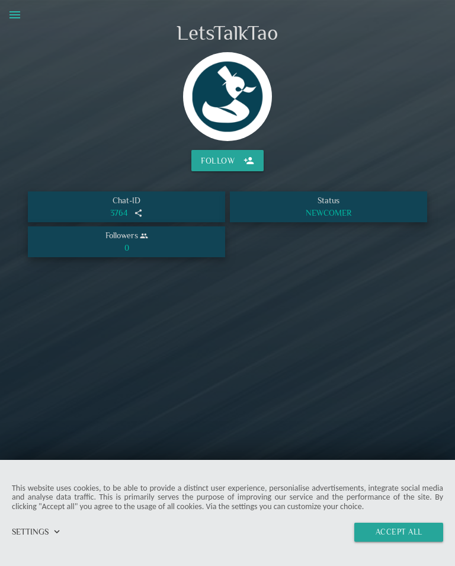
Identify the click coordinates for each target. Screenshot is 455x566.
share (138, 213)
